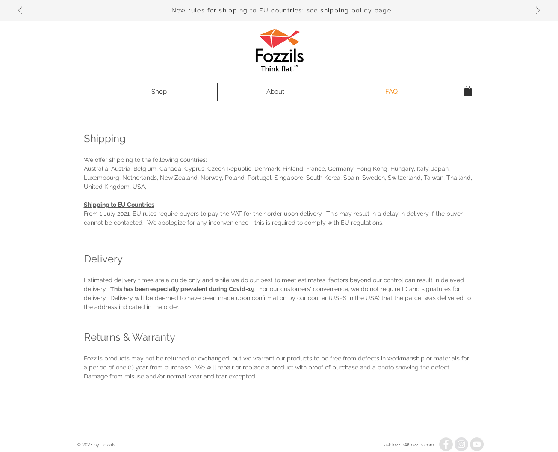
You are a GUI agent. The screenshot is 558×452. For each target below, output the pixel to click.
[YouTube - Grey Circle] (477, 444)
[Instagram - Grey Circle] (461, 444)
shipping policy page (355, 10)
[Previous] (20, 10)
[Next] (538, 10)
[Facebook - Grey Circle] (446, 444)
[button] (468, 91)
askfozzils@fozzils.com (409, 444)
